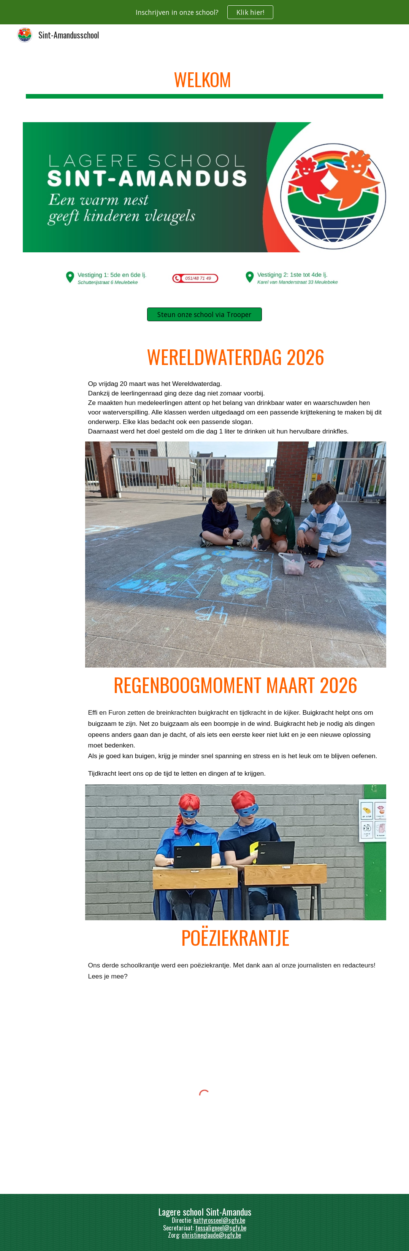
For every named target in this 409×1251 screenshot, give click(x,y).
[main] (204, 80)
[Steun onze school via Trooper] (204, 314)
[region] (204, 12)
